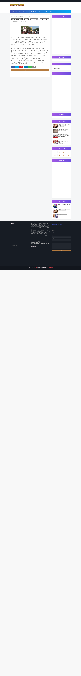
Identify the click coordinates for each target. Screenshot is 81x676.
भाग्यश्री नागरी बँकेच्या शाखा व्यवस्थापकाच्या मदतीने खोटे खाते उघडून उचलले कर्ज (64, 135)
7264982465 (51, 267)
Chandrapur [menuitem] (21, 11)
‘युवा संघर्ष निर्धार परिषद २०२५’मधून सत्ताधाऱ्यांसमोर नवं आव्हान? (63, 141)
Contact (18, 0)
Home (11, 0)
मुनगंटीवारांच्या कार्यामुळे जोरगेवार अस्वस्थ (62, 215)
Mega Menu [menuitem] (46, 11)
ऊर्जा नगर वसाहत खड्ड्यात (63, 129)
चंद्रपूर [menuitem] (36, 11)
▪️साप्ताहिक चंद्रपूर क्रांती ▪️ (57, 224)
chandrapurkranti (15, 21)
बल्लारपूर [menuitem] (40, 11)
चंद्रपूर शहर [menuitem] (15, 11)
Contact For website (56, 68)
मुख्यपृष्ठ (12, 16)
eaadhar (35, 267)
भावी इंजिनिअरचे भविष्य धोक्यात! (64, 204)
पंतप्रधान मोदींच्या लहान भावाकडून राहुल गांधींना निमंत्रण (64, 125)
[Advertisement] (61, 36)
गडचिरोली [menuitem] (27, 11)
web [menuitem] (51, 11)
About (14, 0)
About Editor (64, 67)
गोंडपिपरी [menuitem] (32, 11)
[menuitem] (11, 11)
